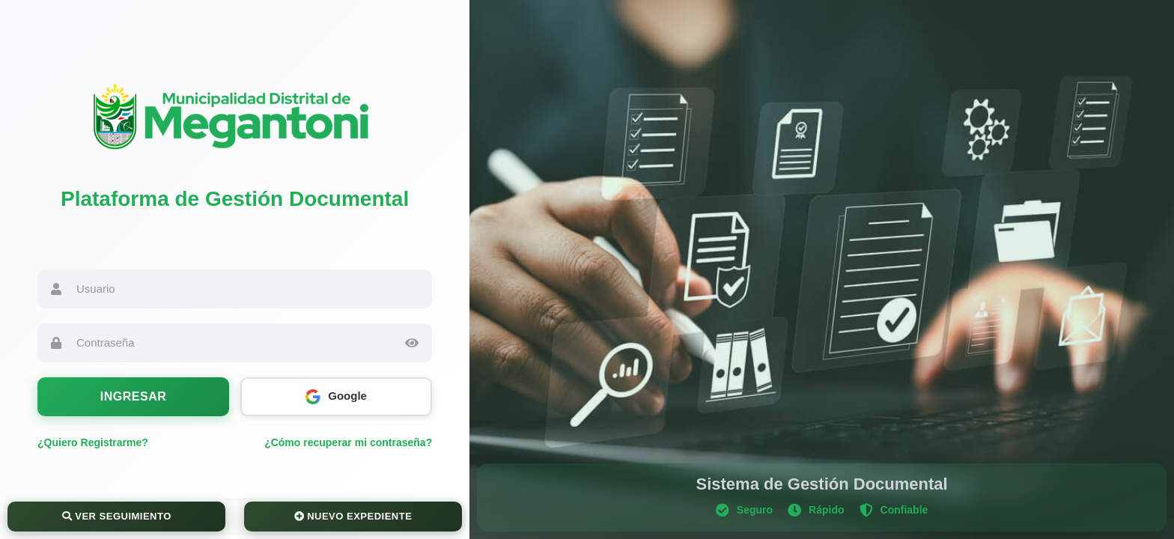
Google (336, 396)
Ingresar (133, 396)
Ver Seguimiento (116, 516)
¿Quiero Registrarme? (92, 442)
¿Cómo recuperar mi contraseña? (348, 442)
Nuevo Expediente (353, 516)
